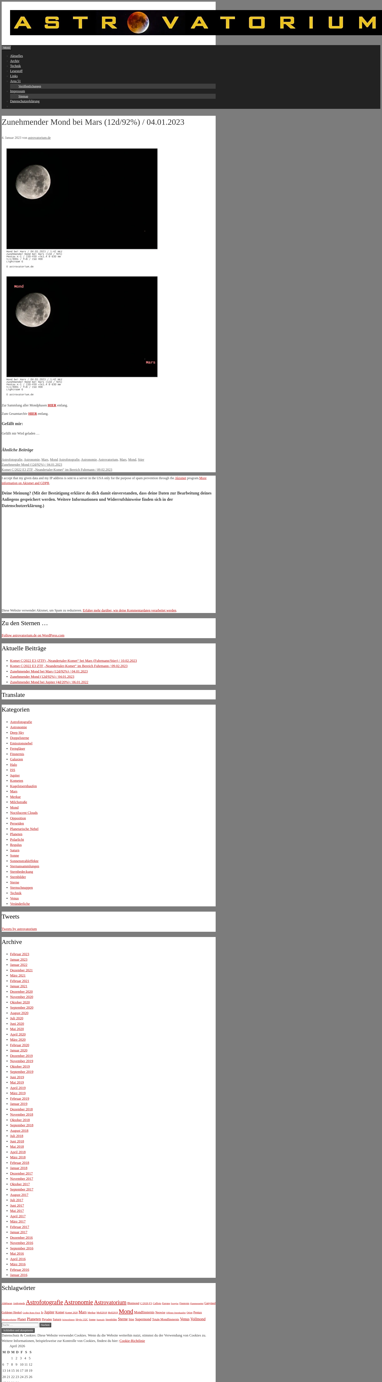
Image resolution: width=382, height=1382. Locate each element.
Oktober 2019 (20, 1066)
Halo (13, 765)
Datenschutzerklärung (24, 101)
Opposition (18, 818)
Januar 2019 (18, 1104)
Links (14, 76)
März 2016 (18, 1264)
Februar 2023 (19, 954)
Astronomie (32, 459)
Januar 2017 (18, 1232)
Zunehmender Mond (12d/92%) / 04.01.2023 (32, 464)
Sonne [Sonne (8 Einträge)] (92, 1319)
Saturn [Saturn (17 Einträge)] (57, 1319)
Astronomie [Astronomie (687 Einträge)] (78, 1302)
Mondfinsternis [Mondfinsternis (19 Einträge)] (144, 1312)
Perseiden (17, 823)
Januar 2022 (18, 965)
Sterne (14, 882)
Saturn (14, 850)
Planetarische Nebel (24, 829)
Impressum (17, 91)
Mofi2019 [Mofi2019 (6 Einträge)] (113, 1312)
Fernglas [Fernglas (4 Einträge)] (175, 1303)
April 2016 (18, 1259)
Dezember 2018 (21, 1109)
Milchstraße (18, 802)
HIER (52, 405)
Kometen (16, 781)
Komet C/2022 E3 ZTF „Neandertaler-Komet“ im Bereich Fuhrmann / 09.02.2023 (57, 469)
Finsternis (17, 754)
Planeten (16, 834)
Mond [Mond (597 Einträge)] (126, 1311)
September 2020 (21, 1008)
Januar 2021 (18, 986)
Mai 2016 (17, 1254)
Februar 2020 (19, 1045)
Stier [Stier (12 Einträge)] (131, 1319)
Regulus (16, 845)
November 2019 (21, 1061)
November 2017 (21, 1179)
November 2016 (21, 1243)
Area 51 (15, 81)
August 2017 (19, 1195)
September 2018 (21, 1125)
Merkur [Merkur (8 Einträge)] (91, 1312)
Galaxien (16, 759)
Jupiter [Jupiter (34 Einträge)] (49, 1312)
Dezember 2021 (21, 970)
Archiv (14, 61)
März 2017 (18, 1221)
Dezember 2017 (21, 1173)
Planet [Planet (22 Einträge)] (21, 1319)
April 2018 (18, 1152)
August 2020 (19, 1013)
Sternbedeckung (21, 872)
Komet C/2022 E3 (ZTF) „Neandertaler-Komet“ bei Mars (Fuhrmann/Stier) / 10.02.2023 (73, 661)
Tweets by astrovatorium (19, 929)
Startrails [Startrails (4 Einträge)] (100, 1319)
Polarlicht (17, 840)
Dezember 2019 (21, 1056)
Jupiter (15, 775)
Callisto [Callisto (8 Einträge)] (157, 1303)
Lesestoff (16, 71)
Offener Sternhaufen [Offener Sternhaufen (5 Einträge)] (176, 1312)
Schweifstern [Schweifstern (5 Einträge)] (68, 1319)
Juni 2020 (17, 1024)
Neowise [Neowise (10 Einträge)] (160, 1312)
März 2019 (18, 1093)
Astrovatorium (108, 459)
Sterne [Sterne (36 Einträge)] (123, 1319)
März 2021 (18, 975)
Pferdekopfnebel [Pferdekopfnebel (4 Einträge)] (9, 1319)
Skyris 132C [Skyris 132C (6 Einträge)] (82, 1319)
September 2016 (21, 1248)
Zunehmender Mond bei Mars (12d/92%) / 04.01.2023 (49, 671)
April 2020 (18, 1034)
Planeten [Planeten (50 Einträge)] (34, 1319)
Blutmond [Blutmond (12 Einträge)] (133, 1303)
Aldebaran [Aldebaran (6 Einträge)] (7, 1303)
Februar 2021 (19, 981)
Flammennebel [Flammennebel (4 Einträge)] (196, 1303)
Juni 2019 (17, 1077)
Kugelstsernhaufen (23, 786)
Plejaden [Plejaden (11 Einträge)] (47, 1319)
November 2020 (21, 997)
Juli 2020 (16, 1018)
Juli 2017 (16, 1200)
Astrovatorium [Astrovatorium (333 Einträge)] (110, 1302)
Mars (44, 459)
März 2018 (18, 1157)
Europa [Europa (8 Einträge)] (166, 1303)
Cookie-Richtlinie (132, 1341)
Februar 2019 (19, 1099)
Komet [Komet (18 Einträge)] (59, 1312)
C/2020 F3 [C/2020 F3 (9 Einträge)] (146, 1303)
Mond (54, 459)
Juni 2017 (17, 1206)
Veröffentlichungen (29, 86)
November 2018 (21, 1115)
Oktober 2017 (20, 1184)
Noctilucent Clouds (24, 813)
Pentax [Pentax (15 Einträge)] (197, 1312)
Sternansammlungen (24, 866)
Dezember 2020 (21, 992)
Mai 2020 (17, 1029)
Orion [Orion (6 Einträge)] (189, 1312)
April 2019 (18, 1088)
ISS (12, 770)
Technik (15, 66)
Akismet (180, 478)
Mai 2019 (17, 1082)
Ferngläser (17, 749)
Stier (141, 459)
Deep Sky (17, 733)
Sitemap (23, 96)
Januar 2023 (18, 960)
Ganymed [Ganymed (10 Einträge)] (209, 1303)
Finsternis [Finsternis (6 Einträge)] (184, 1303)
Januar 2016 (18, 1275)
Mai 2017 (17, 1211)
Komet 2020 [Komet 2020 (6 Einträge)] (71, 1312)
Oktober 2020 (20, 1002)
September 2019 (21, 1072)
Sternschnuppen (21, 888)
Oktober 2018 (20, 1120)
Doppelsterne (19, 738)
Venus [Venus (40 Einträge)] (184, 1319)
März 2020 (18, 1040)
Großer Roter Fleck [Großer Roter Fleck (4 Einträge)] (31, 1313)
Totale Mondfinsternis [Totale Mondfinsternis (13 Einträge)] (165, 1319)
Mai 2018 (17, 1147)
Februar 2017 (19, 1227)
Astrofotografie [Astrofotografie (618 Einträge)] (44, 1302)
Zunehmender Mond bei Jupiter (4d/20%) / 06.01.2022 (49, 682)
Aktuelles (16, 56)
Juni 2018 (17, 1141)
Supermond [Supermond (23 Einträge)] (143, 1319)
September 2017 (21, 1189)
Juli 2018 (16, 1136)
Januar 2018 (18, 1168)
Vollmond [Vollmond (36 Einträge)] (198, 1319)
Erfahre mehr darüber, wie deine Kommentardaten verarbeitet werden (129, 610)
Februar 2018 (19, 1163)
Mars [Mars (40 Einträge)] (83, 1312)
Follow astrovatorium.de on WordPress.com (33, 635)
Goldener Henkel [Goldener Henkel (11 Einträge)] (12, 1312)
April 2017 (18, 1216)
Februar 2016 (19, 1270)
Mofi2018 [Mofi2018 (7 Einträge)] (101, 1312)
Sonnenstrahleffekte (24, 861)
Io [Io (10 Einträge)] (42, 1312)
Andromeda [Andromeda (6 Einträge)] (19, 1303)
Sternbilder (18, 877)
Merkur (15, 797)
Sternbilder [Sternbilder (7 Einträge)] (111, 1319)
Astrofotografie (12, 459)
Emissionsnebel (21, 743)
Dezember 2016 (21, 1238)
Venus (14, 898)
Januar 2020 (18, 1050)
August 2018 (19, 1131)
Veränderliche (20, 904)
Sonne (14, 856)
